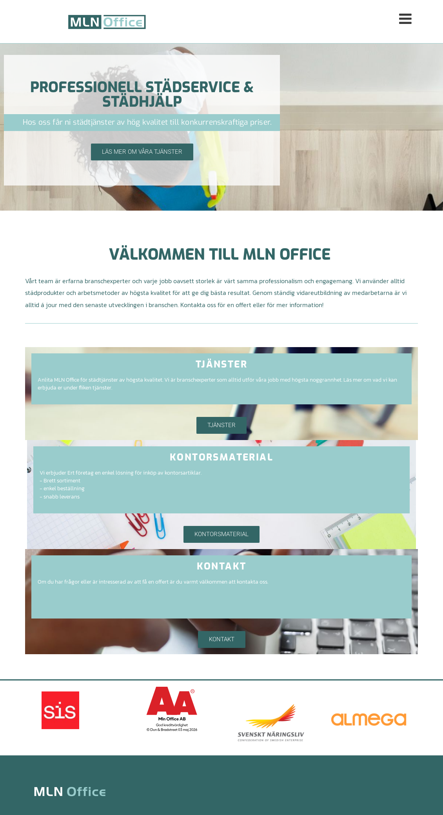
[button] (303, 21)
